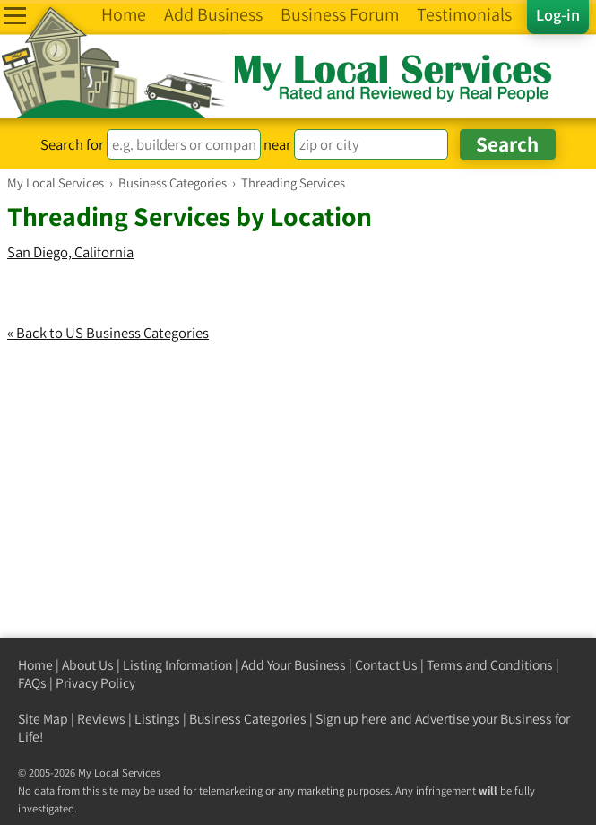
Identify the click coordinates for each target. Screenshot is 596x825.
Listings (157, 718)
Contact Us (386, 664)
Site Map (43, 718)
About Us (88, 664)
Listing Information (177, 664)
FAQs (32, 682)
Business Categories (248, 718)
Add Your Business (293, 664)
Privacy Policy (95, 682)
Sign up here (351, 718)
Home (35, 664)
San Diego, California (70, 252)
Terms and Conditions (490, 664)
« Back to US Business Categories (108, 333)
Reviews (101, 718)
